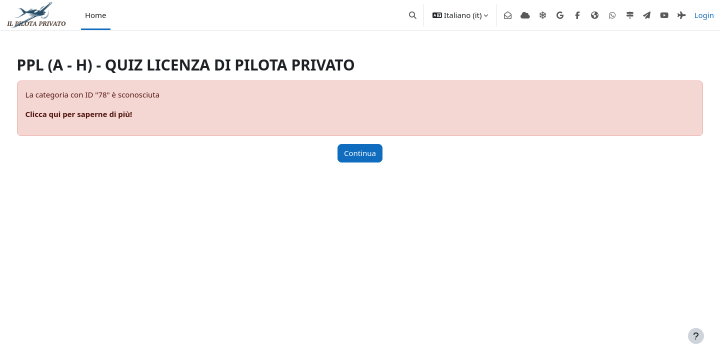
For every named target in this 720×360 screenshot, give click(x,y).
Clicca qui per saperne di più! (97, 114)
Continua (360, 153)
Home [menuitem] (95, 15)
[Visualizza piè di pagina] (696, 336)
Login (704, 15)
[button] (413, 15)
